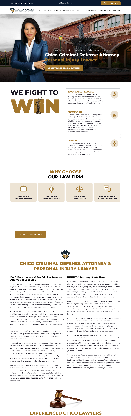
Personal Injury (90, 10)
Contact (116, 10)
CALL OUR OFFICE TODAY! (21, 3)
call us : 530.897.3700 (30, 234)
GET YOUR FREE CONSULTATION (64, 68)
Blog (109, 10)
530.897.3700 (111, 3)
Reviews (102, 10)
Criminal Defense (67, 10)
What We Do (53, 10)
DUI (79, 10)
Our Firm (42, 10)
